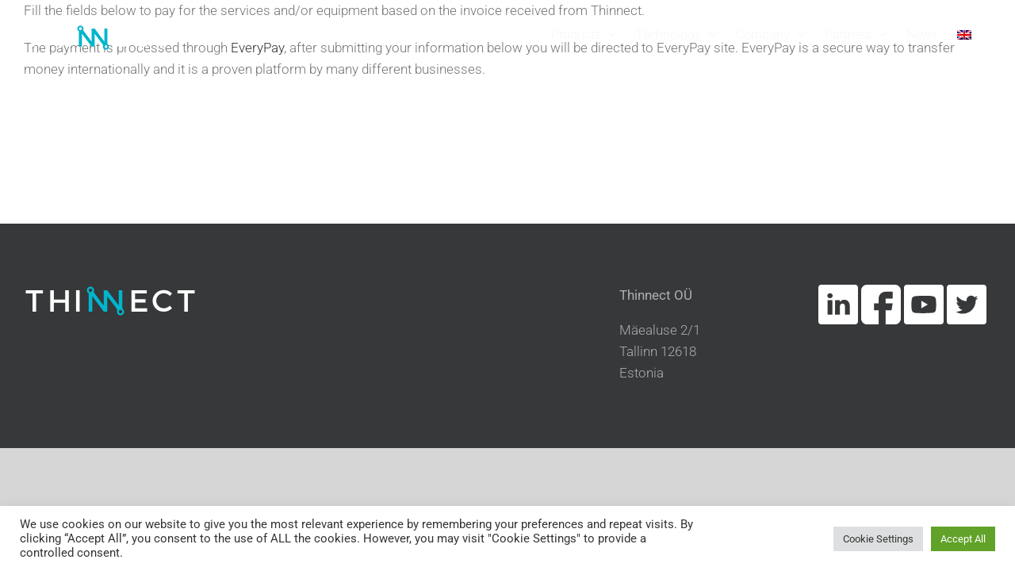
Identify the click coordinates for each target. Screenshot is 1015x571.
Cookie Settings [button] (878, 539)
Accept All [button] (963, 539)
